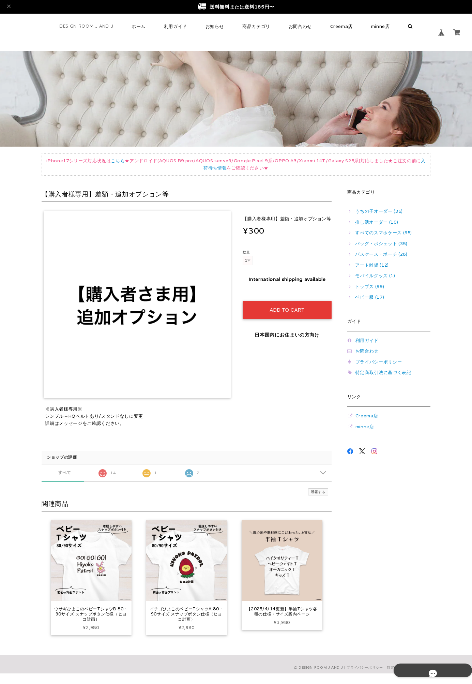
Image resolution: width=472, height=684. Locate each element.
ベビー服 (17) (369, 297)
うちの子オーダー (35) (379, 211)
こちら (118, 161)
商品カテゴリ (256, 26)
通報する (318, 492)
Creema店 (341, 26)
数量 (246, 252)
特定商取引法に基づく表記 (383, 372)
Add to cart (287, 303)
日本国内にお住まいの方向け (287, 328)
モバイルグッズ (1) (375, 276)
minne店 (380, 26)
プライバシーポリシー (378, 362)
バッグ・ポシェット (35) (381, 244)
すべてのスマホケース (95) (383, 233)
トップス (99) (369, 286)
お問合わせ (300, 26)
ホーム (139, 26)
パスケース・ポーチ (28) (381, 254)
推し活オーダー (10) (376, 222)
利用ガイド (175, 26)
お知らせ (214, 26)
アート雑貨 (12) (372, 265)
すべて (65, 472)
